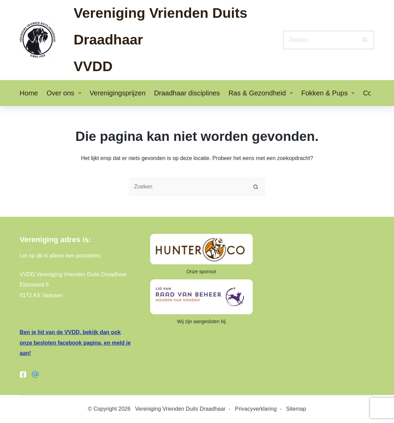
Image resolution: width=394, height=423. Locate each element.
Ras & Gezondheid (262, 93)
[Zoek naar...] (320, 40)
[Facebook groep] (35, 374)
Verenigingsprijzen (117, 93)
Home (29, 93)
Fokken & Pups (329, 93)
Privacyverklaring (256, 409)
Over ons (65, 93)
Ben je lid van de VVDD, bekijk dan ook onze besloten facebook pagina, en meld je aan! (75, 342)
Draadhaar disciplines (187, 93)
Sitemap (296, 409)
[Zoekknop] (365, 40)
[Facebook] (23, 374)
